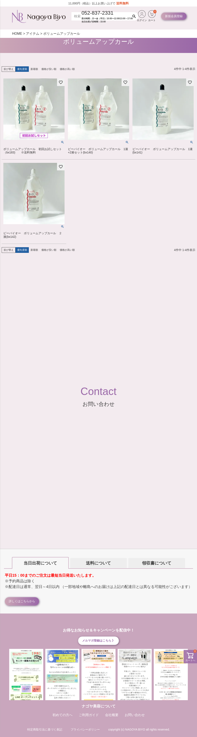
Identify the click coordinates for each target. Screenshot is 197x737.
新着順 (34, 69)
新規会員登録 (174, 16)
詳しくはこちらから (22, 601)
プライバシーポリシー (85, 729)
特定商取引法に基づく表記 (44, 729)
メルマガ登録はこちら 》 (98, 640)
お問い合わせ (135, 715)
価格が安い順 (48, 69)
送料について (98, 563)
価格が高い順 (67, 69)
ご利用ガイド (89, 715)
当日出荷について (40, 563)
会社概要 (111, 715)
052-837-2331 (97, 13)
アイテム (32, 33)
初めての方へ (62, 715)
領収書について (156, 563)
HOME (17, 33)
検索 (135, 16)
